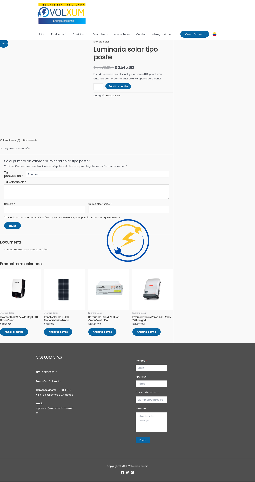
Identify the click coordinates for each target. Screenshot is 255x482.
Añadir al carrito (118, 86)
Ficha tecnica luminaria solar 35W (27, 249)
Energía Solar (101, 41)
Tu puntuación (13, 174)
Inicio (42, 34)
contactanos (117, 34)
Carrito (134, 34)
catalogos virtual (153, 34)
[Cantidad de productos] (98, 86)
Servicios (75, 34)
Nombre (9, 204)
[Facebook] (122, 472)
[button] (194, 34)
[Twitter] (127, 472)
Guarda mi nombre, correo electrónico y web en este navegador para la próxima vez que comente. (64, 217)
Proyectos (94, 34)
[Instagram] (132, 472)
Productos (55, 34)
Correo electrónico (100, 204)
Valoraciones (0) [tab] (10, 140)
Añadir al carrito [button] (14, 332)
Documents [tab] (30, 140)
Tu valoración (15, 182)
